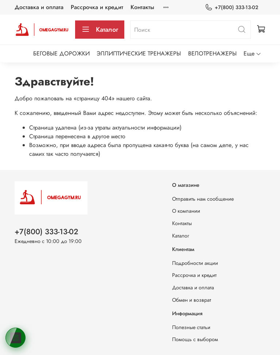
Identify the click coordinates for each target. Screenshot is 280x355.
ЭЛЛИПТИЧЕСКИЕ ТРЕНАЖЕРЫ (139, 53)
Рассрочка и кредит (97, 7)
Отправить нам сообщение (203, 198)
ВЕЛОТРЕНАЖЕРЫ (212, 53)
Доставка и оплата (39, 7)
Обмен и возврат (191, 300)
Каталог (99, 29)
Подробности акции (195, 263)
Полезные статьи (191, 327)
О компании (186, 211)
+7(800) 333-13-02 (231, 7)
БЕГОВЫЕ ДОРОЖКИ (61, 53)
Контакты (142, 7)
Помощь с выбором (195, 339)
